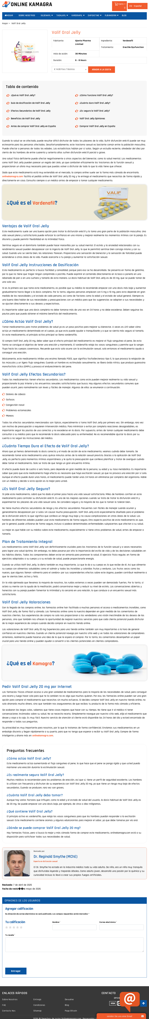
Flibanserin (110, 11)
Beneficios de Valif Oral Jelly (26, 114)
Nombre (56, 918)
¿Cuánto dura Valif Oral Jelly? (95, 99)
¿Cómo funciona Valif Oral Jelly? (97, 91)
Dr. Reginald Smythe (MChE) (57, 852)
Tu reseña (10, 930)
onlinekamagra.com (12, 172)
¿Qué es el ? (34, 199)
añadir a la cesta (102, 65)
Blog (124, 11)
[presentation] (27, 956)
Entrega (37, 995)
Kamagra (44, 659)
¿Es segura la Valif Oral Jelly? (95, 106)
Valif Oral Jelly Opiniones (93, 114)
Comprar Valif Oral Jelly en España (98, 122)
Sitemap (37, 1006)
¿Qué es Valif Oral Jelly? (23, 91)
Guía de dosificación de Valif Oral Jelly (31, 99)
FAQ (4, 1001)
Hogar (9, 11)
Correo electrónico (108, 918)
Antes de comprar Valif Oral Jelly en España (34, 122)
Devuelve (69, 995)
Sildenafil (46, 11)
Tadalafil (61, 11)
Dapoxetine (93, 11)
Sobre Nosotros (27, 11)
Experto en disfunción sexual (45, 857)
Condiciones (39, 1001)
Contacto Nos (9, 1006)
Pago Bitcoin (71, 1006)
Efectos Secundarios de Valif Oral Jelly (31, 106)
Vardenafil (76, 11)
